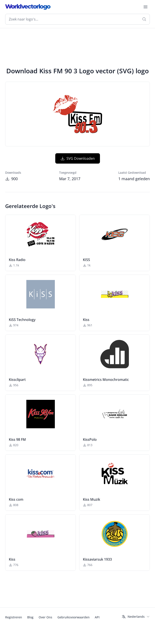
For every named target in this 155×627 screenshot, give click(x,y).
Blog (30, 617)
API (97, 617)
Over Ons (45, 617)
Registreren (13, 617)
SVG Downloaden (77, 158)
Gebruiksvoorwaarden (73, 617)
